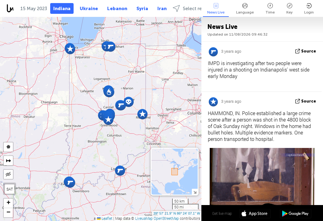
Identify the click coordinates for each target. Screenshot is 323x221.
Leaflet (104, 218)
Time (270, 8)
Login (309, 8)
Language (245, 8)
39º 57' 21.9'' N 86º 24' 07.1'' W (176, 213)
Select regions (193, 8)
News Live (215, 8)
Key (289, 8)
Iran (162, 8)
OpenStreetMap (166, 218)
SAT (9, 189)
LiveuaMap (144, 218)
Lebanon (117, 8)
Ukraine (89, 8)
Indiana (62, 8)
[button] (120, 170)
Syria (142, 8)
